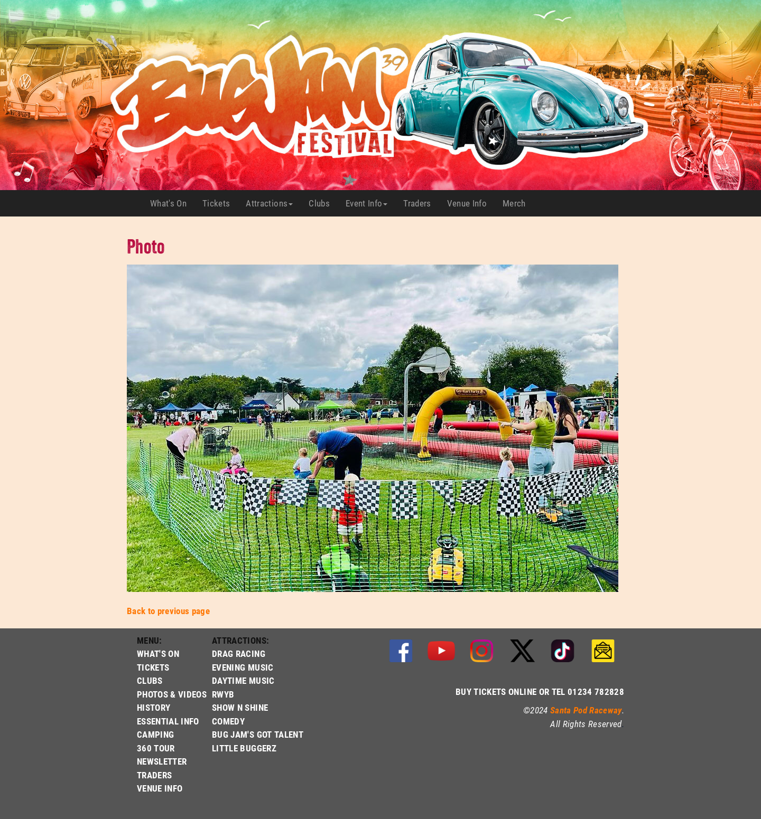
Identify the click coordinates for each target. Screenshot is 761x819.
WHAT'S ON (158, 653)
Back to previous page (168, 611)
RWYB (223, 694)
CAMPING (155, 734)
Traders (421, 203)
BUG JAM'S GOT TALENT (257, 734)
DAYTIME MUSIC (243, 680)
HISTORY (153, 707)
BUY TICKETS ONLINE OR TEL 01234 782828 (540, 691)
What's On (172, 203)
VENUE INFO (159, 788)
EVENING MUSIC (242, 667)
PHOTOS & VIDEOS (172, 694)
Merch (518, 203)
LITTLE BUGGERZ (244, 748)
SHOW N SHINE (240, 707)
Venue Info (471, 203)
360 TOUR (156, 748)
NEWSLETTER (162, 761)
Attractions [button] (269, 203)
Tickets (220, 203)
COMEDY (228, 721)
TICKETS (153, 667)
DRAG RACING (238, 653)
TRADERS (154, 775)
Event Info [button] (366, 203)
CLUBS (150, 680)
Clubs (323, 203)
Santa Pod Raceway (586, 710)
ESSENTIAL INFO (168, 721)
